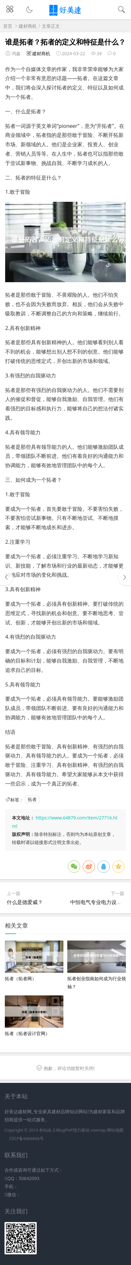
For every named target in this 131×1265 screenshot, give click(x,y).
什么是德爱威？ (25, 902)
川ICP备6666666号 (26, 1138)
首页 (7, 26)
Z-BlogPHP (62, 1130)
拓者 (32, 800)
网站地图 (115, 1130)
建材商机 (28, 26)
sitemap (98, 1130)
